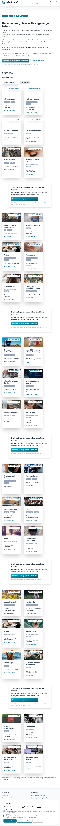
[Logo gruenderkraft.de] (10, 3)
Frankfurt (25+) (27, 53)
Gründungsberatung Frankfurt (39, 798)
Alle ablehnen (38, 821)
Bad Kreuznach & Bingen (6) (21, 55)
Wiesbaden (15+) (36, 53)
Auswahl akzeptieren (24, 821)
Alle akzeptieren (9, 821)
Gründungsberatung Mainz (39, 795)
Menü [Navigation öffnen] (53, 3)
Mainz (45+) (18, 53)
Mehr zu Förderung (38, 61)
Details (39, 807)
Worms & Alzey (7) (7, 55)
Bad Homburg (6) (47, 53)
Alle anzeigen (25, 82)
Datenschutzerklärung (8, 798)
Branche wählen (10, 83)
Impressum (5, 795)
